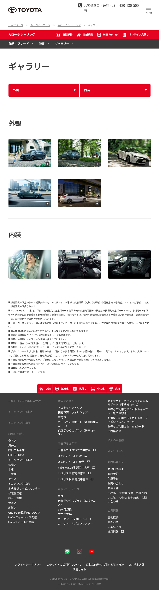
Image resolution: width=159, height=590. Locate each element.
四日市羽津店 (16, 450)
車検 (60, 496)
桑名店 (12, 441)
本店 (11, 469)
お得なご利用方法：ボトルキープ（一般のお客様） (128, 411)
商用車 (62, 417)
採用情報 (113, 531)
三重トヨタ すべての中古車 (74, 450)
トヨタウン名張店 (19, 484)
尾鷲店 (12, 507)
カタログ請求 (116, 469)
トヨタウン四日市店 (20, 460)
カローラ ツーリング (21, 34)
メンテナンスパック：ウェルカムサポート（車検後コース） (128, 402)
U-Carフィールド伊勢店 (22, 517)
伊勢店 (12, 503)
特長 (42, 44)
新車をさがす (66, 401)
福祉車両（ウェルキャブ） (74, 412)
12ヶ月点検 (65, 509)
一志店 (12, 474)
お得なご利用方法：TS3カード (126, 426)
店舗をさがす (16, 434)
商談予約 (64, 35)
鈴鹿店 (12, 465)
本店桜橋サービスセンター (24, 488)
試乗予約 (113, 488)
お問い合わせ (116, 462)
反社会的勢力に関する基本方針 (105, 564)
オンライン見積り (136, 35)
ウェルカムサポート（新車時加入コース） (78, 424)
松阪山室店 (15, 498)
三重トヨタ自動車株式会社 (24, 401)
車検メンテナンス (69, 489)
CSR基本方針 (136, 564)
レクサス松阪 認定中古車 (73, 479)
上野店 (12, 479)
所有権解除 (114, 431)
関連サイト (79, 569)
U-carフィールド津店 (21, 522)
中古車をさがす (67, 443)
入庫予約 (113, 478)
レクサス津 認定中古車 (72, 473)
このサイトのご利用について (63, 564)
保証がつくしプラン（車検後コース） (78, 502)
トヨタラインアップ (70, 408)
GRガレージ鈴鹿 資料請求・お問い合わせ (127, 499)
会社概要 (113, 517)
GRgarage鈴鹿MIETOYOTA (24, 512)
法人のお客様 (116, 440)
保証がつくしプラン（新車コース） (77, 432)
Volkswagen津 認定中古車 (74, 467)
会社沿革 (113, 522)
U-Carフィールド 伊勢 (71, 462)
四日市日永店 (16, 455)
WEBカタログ (107, 35)
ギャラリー (62, 44)
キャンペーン (116, 451)
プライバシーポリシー (28, 564)
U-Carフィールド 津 (70, 456)
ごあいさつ (114, 527)
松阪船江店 (15, 493)
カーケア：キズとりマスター (75, 524)
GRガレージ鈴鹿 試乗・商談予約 (127, 493)
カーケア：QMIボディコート (75, 519)
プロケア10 (65, 514)
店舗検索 (85, 35)
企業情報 (113, 510)
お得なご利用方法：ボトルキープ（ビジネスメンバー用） (128, 420)
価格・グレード (19, 44)
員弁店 (12, 445)
